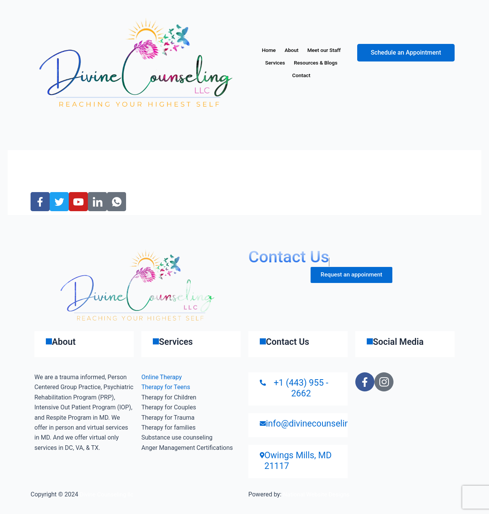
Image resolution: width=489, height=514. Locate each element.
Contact (331, 75)
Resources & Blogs (285, 75)
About (314, 50)
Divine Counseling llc (108, 494)
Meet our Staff (284, 62)
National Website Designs (318, 494)
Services (325, 62)
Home (287, 50)
